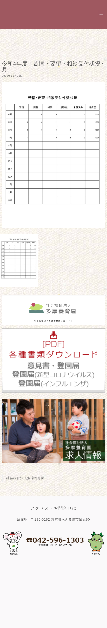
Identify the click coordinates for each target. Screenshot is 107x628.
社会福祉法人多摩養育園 (25, 478)
